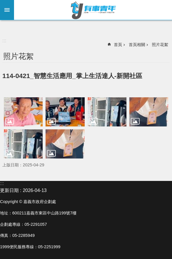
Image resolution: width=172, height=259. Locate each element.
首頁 (118, 44)
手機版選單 (7, 10)
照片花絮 (160, 44)
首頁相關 (137, 44)
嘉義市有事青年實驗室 (93, 10)
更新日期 (9, 190)
